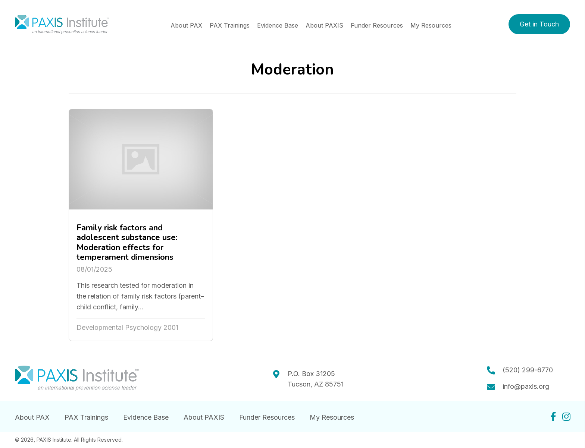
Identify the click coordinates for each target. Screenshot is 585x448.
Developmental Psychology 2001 (127, 327)
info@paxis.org (526, 386)
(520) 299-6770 (528, 370)
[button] (539, 24)
